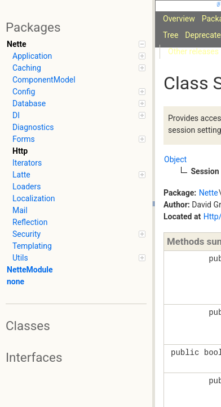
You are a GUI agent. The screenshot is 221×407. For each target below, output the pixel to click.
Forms (78, 139)
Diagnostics (33, 127)
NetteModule (30, 269)
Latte (78, 174)
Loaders (26, 186)
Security (78, 234)
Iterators (27, 162)
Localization (33, 198)
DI (78, 115)
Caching (78, 67)
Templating (32, 245)
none (15, 281)
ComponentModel (44, 79)
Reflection (29, 222)
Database (78, 103)
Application (78, 55)
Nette (76, 44)
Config (78, 91)
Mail (20, 210)
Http (20, 150)
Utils (78, 257)
